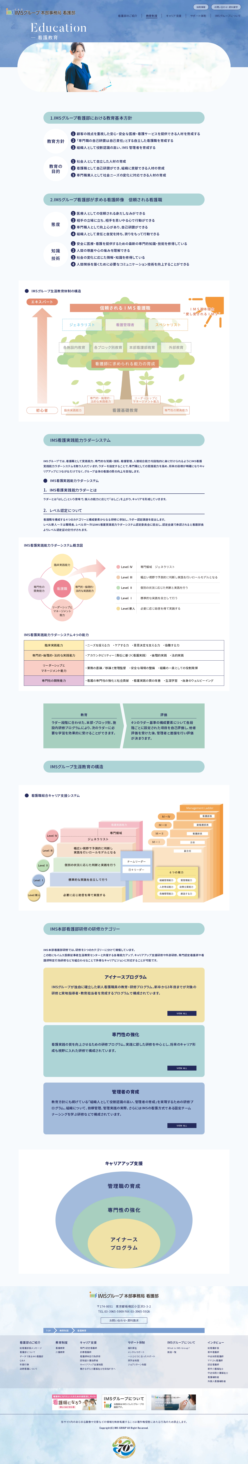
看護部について (27, 1352)
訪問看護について (28, 1368)
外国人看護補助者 (217, 1381)
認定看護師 (213, 1364)
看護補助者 (213, 1377)
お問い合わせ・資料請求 (226, 7)
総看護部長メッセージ (31, 1347)
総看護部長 (213, 1347)
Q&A (22, 1360)
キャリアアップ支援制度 (91, 1364)
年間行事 (24, 1364)
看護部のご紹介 (127, 16)
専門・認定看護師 (88, 1347)
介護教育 (60, 1352)
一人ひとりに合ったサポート (141, 1356)
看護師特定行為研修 (90, 1356)
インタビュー (216, 1342)
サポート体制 (198, 16)
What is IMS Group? (178, 1347)
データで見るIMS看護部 (31, 1356)
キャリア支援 (174, 16)
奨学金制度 (133, 1360)
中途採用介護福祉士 (218, 1372)
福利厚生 (132, 1347)
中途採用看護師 (216, 1356)
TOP (48, 1330)
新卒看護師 (213, 1352)
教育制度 (152, 16)
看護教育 (60, 1347)
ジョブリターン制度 (137, 1364)
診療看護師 (85, 1352)
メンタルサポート (136, 1352)
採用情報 (201, 7)
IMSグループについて (228, 16)
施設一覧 (172, 1352)
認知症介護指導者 (89, 1360)
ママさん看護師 (215, 1360)
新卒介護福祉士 (216, 1368)
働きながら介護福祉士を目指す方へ (97, 1368)
